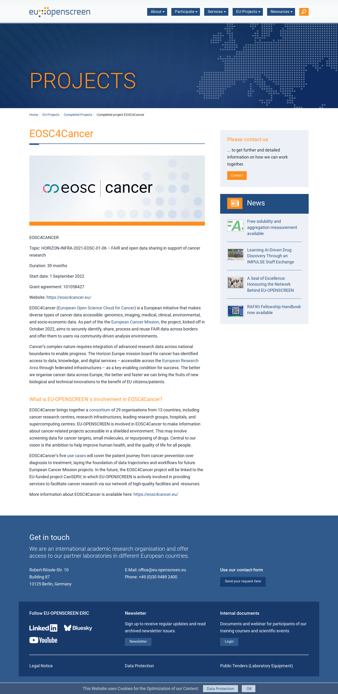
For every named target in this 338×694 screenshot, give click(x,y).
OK (249, 688)
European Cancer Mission (135, 321)
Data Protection (220, 688)
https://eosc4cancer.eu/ (68, 297)
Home (33, 115)
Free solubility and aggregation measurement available (272, 227)
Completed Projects (78, 115)
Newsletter (138, 641)
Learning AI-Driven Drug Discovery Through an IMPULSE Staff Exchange (270, 255)
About (158, 11)
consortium (99, 409)
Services (217, 11)
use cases (77, 455)
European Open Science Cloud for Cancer (96, 307)
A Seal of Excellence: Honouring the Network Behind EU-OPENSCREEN (270, 284)
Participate (186, 11)
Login (229, 641)
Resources (282, 11)
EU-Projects (248, 11)
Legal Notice (41, 665)
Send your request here (243, 581)
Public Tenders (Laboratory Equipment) (256, 665)
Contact (237, 175)
